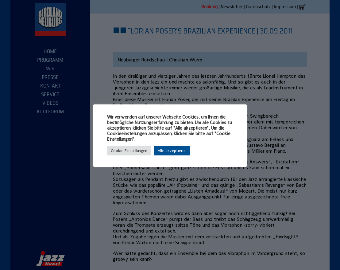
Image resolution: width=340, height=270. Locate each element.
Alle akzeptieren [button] (172, 150)
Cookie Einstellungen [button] (129, 150)
